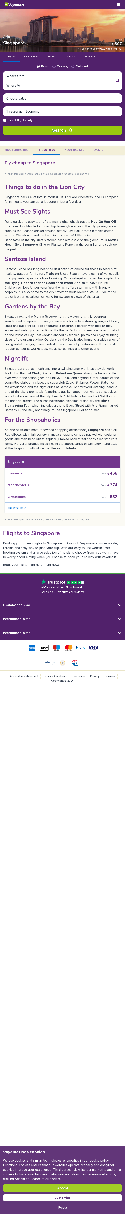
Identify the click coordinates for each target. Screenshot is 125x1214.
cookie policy (99, 1160)
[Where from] (31, 112)
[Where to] (93, 112)
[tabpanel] (62, 361)
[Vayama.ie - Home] (18, 4)
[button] (62, 112)
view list (79, 1169)
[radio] (11, 103)
